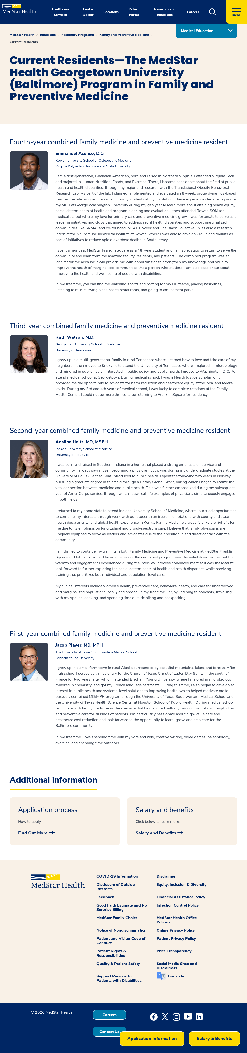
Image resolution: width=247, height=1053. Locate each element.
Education (48, 35)
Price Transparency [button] (174, 951)
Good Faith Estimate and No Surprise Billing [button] (121, 907)
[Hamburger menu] (236, 12)
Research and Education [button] (165, 12)
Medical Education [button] (197, 31)
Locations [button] (111, 12)
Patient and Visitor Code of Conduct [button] (120, 941)
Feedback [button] (105, 897)
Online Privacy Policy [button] (176, 930)
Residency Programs (77, 35)
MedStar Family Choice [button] (117, 918)
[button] (217, 12)
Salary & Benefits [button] (214, 1038)
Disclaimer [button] (166, 876)
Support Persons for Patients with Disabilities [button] (119, 978)
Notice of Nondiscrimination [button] (121, 930)
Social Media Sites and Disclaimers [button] (177, 966)
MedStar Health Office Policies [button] (177, 920)
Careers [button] (193, 12)
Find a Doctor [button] (88, 12)
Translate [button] (175, 976)
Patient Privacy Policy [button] (176, 938)
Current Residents (24, 42)
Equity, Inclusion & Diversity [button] (181, 884)
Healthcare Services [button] (60, 12)
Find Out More (33, 833)
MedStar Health (22, 35)
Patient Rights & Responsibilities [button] (111, 953)
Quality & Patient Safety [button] (118, 963)
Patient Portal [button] (134, 12)
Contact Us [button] (109, 1031)
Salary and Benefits (156, 833)
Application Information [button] (152, 1038)
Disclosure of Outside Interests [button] (115, 887)
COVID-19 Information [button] (117, 876)
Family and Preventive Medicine (124, 35)
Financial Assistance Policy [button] (181, 897)
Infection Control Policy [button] (178, 905)
